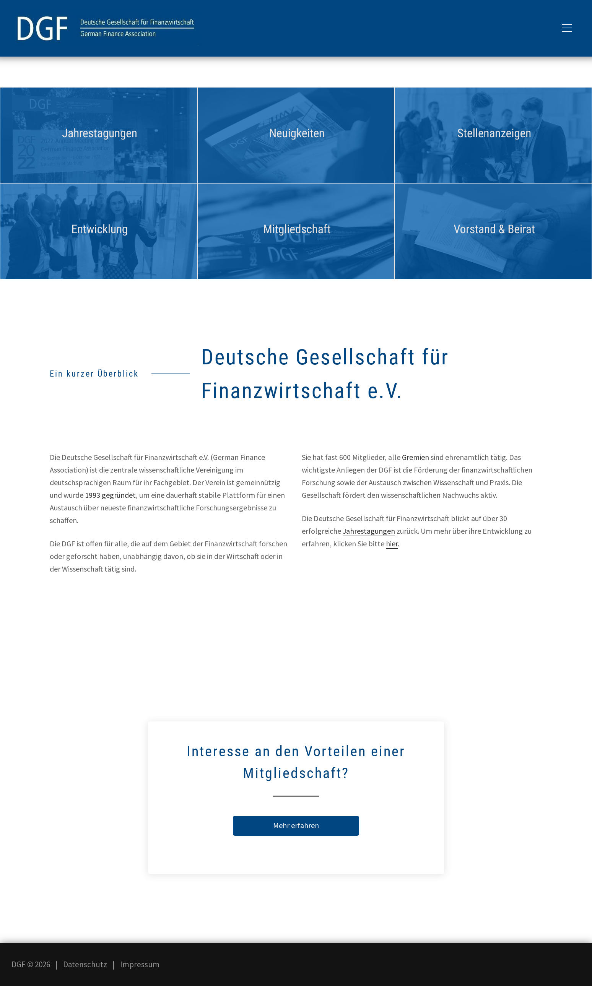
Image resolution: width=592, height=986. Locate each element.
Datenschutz (85, 964)
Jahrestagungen (369, 531)
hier (392, 543)
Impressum (139, 964)
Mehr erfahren (296, 825)
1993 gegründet (110, 495)
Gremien (415, 457)
